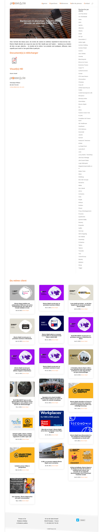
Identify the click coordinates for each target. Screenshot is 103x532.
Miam (80, 174)
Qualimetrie (81, 216)
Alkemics (81, 28)
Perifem (80, 205)
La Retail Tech (82, 146)
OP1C (80, 191)
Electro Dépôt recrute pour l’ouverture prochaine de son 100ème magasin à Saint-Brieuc (22, 369)
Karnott (80, 137)
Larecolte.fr (81, 149)
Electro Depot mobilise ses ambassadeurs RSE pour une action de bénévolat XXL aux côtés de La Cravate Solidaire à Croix (22, 306)
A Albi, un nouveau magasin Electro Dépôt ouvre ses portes (51, 462)
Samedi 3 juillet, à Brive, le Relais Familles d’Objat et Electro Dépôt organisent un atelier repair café (22, 435)
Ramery (80, 222)
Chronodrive (82, 79)
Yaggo (80, 268)
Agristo (80, 25)
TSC (79, 253)
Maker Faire (81, 171)
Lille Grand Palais (83, 160)
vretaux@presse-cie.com (17, 87)
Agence (44, 3)
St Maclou (81, 242)
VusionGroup (82, 256)
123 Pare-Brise (82, 13)
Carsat (80, 73)
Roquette (81, 225)
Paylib (80, 199)
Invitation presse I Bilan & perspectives (22, 466)
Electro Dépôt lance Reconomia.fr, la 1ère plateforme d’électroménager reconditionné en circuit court (80, 436)
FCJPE (80, 115)
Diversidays (81, 101)
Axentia (80, 56)
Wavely (80, 259)
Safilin (80, 228)
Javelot (80, 135)
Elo (79, 107)
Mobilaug (81, 177)
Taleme (80, 248)
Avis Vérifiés (82, 53)
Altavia (80, 31)
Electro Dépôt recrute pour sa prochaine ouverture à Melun (51, 304)
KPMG (80, 143)
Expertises (53, 3)
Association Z (82, 39)
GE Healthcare (82, 123)
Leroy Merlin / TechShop (85, 154)
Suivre (82, 520)
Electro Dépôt (82, 104)
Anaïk (80, 33)
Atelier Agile (81, 42)
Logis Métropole (83, 163)
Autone (80, 50)
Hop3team (81, 126)
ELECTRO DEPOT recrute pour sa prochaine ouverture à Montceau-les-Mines (80, 337)
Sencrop (80, 231)
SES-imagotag (82, 233)
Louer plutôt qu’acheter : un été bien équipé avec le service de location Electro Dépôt (80, 305)
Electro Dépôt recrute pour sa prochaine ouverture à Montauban (22, 337)
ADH (79, 22)
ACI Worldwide (82, 16)
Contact (87, 3)
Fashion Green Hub (84, 112)
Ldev (79, 152)
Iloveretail (81, 132)
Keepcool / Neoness (84, 140)
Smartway (81, 239)
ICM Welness (82, 129)
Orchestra (81, 194)
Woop (80, 265)
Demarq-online (82, 98)
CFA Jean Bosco (83, 76)
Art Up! (80, 36)
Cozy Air (80, 85)
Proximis (81, 214)
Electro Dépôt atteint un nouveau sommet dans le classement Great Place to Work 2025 (51, 336)
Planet (80, 208)
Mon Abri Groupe (83, 179)
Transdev (81, 251)
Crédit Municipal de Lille (85, 93)
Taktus (80, 245)
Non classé (81, 188)
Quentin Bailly (82, 219)
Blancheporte (82, 59)
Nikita (80, 185)
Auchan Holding (83, 45)
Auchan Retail (82, 48)
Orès (79, 197)
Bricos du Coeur (83, 62)
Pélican (80, 202)
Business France (83, 65)
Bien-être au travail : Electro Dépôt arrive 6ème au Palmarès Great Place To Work (51, 431)
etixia (80, 110)
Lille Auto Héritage (83, 157)
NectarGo (81, 182)
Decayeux (81, 95)
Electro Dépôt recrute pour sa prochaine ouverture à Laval (51, 367)
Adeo (80, 19)
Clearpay (81, 82)
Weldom (80, 262)
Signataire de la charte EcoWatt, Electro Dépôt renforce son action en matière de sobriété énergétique (51, 399)
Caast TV (81, 68)
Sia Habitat (81, 236)
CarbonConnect (83, 70)
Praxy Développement (84, 211)
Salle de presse (76, 3)
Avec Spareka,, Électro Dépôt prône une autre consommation (22, 497)
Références (64, 3)
